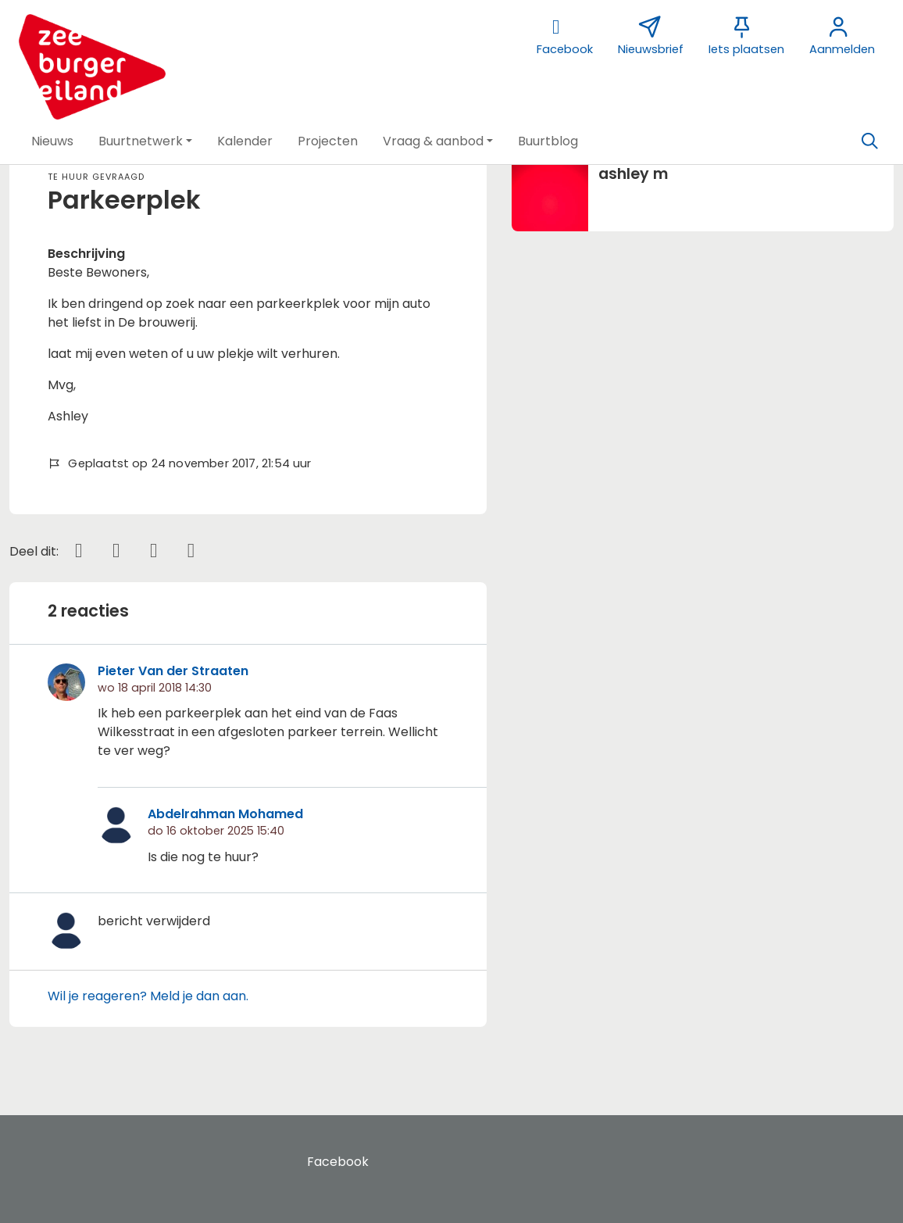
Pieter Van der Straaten (173, 670)
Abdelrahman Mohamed (225, 813)
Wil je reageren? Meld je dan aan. (148, 996)
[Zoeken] (869, 141)
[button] (52, 141)
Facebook (338, 1162)
